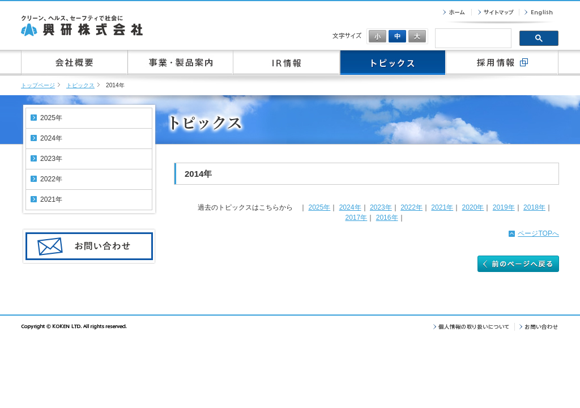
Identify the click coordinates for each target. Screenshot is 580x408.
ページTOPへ (538, 233)
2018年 (534, 207)
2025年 (319, 207)
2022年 (411, 207)
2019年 (504, 207)
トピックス (80, 85)
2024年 (350, 207)
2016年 (387, 218)
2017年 (356, 218)
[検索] (472, 39)
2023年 (381, 207)
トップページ (38, 85)
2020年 (473, 207)
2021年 (442, 207)
